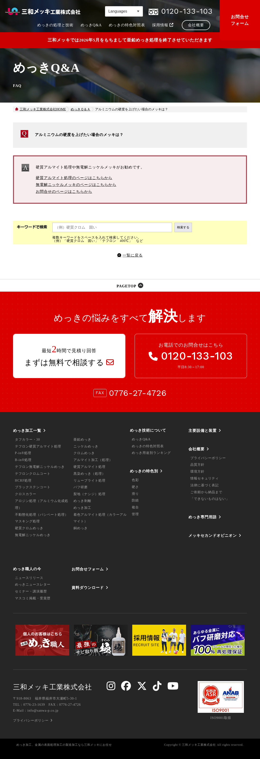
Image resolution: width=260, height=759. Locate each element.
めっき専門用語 (202, 517)
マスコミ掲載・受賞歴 (32, 598)
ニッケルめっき (85, 446)
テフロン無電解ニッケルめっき (40, 467)
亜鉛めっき (82, 439)
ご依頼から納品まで (206, 492)
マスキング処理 (27, 521)
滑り (135, 494)
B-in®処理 (23, 460)
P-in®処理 (23, 453)
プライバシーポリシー (208, 458)
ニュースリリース (29, 578)
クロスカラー (25, 494)
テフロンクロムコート (32, 473)
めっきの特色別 (144, 471)
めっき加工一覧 (27, 431)
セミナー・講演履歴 (31, 591)
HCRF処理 (23, 480)
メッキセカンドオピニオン (212, 535)
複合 (135, 507)
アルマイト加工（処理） (93, 460)
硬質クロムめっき (29, 528)
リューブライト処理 (89, 480)
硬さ (135, 487)
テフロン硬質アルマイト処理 (38, 446)
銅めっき (80, 528)
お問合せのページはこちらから (64, 192)
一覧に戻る (133, 255)
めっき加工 (82, 508)
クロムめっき (84, 453)
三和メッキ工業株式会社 (52, 687)
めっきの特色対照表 (148, 446)
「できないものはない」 (209, 499)
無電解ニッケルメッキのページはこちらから (76, 185)
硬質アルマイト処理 (89, 467)
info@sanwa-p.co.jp (43, 710)
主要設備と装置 (202, 431)
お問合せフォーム (240, 20)
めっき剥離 (82, 501)
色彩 (135, 480)
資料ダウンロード (88, 588)
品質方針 (197, 464)
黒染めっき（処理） (89, 473)
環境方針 (197, 471)
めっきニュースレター (32, 584)
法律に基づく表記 (204, 485)
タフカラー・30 (27, 439)
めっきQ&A (141, 439)
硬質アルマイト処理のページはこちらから (74, 178)
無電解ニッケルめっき (32, 535)
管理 (135, 514)
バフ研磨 (80, 487)
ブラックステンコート (32, 487)
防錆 (135, 500)
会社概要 (196, 449)
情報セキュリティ (204, 478)
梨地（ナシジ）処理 (89, 494)
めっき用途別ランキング (151, 453)
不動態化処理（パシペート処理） (41, 514)
